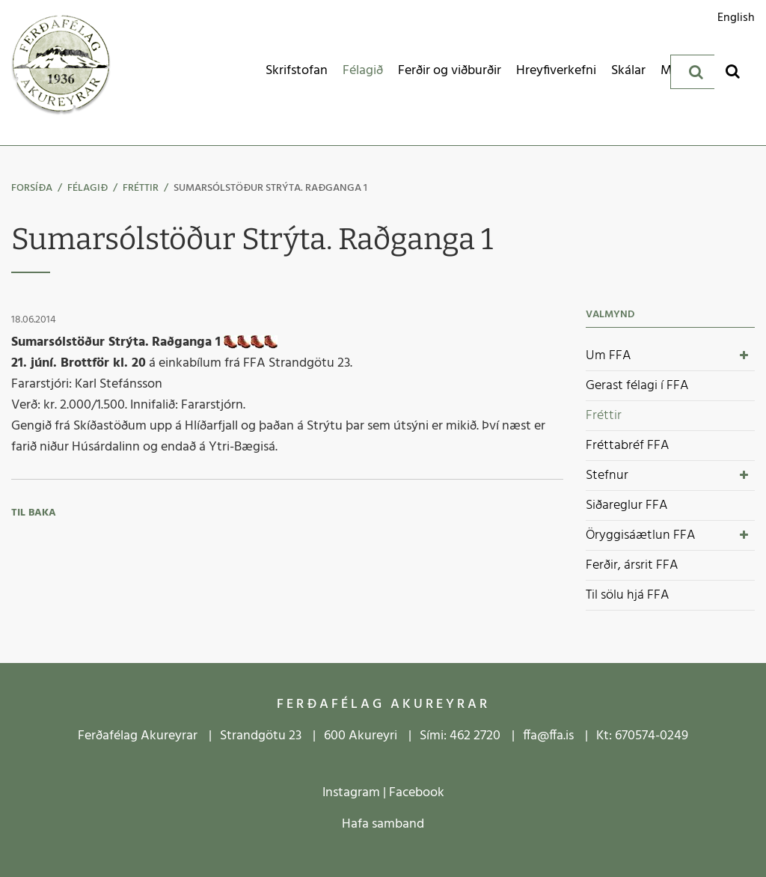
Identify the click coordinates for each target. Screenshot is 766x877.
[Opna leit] (733, 71)
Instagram (351, 793)
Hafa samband (383, 824)
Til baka (33, 513)
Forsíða (31, 188)
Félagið (87, 188)
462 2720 (475, 736)
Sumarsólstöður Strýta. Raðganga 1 (270, 188)
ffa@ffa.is (548, 736)
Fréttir (141, 188)
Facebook (416, 793)
